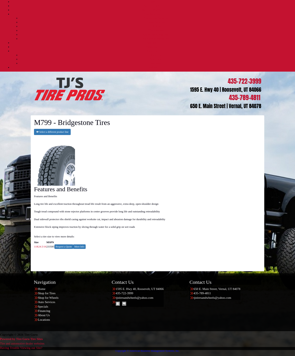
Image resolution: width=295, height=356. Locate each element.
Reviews (156, 63)
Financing (151, 46)
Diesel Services (156, 22)
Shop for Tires (151, 5)
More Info (79, 246)
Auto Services (152, 14)
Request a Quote (64, 246)
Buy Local (156, 59)
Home (151, 1)
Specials (152, 42)
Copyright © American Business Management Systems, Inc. (147, 350)
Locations (151, 67)
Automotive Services (156, 18)
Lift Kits (156, 26)
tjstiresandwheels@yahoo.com (134, 297)
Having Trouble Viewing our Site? (21, 347)
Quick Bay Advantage (155, 34)
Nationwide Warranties (156, 38)
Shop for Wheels (151, 9)
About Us (151, 51)
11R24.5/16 (40, 246)
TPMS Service (155, 30)
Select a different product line (52, 131)
